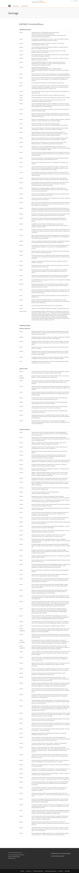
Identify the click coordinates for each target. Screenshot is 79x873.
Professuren (16, 6)
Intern (76, 0)
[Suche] (74, 0)
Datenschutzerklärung (38, 871)
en (71, 0)
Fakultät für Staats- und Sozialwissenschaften (60, 853)
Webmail (61, 871)
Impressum (28, 871)
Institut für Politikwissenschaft (57, 856)
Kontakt (22, 871)
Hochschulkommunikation (50, 871)
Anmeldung (67, 871)
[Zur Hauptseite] (9, 6)
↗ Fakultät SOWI (24, 6)
